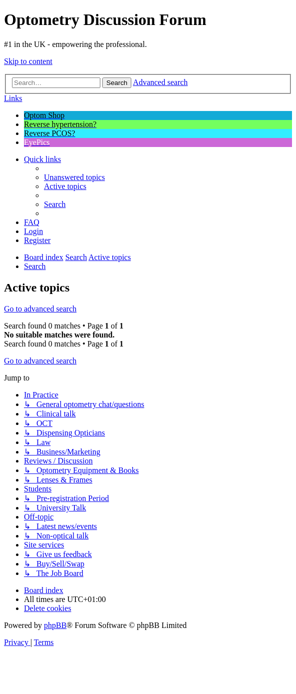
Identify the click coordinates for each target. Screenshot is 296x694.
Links (13, 98)
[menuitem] (74, 177)
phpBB (55, 625)
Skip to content (28, 61)
